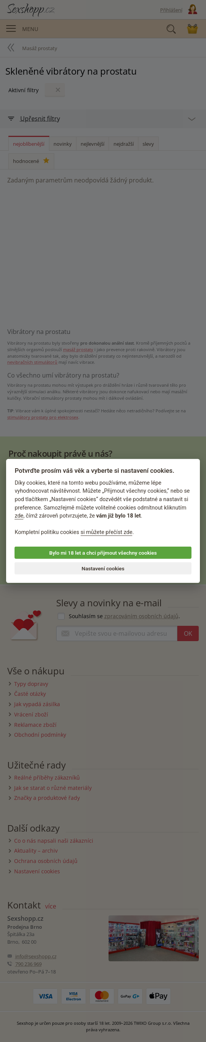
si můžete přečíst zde (107, 532)
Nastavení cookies (103, 568)
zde (19, 516)
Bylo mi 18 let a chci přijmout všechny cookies (103, 553)
